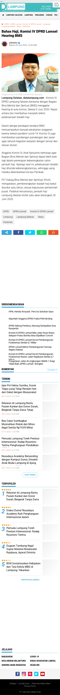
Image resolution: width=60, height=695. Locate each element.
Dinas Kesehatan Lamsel (43, 660)
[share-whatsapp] (42, 232)
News (19, 26)
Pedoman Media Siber (41, 683)
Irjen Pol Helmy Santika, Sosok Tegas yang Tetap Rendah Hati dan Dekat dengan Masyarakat (19, 389)
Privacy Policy (30, 686)
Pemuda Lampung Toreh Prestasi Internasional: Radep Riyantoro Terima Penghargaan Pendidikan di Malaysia (20, 443)
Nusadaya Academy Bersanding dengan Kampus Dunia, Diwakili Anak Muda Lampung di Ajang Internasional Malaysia (20, 461)
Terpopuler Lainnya (30, 580)
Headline (35, 665)
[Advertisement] (30, 266)
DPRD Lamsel (16, 24)
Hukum (49, 15)
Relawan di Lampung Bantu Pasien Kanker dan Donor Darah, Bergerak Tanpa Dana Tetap (20, 406)
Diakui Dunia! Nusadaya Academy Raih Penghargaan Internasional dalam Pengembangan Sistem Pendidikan (22, 517)
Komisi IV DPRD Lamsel (32, 24)
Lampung (28, 15)
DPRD (7, 24)
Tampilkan (52, 370)
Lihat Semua (30, 475)
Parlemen (39, 15)
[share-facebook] (18, 232)
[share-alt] (7, 232)
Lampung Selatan (14, 15)
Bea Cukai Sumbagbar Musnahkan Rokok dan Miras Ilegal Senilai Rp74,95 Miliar (18, 424)
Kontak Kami (24, 683)
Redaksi (13, 683)
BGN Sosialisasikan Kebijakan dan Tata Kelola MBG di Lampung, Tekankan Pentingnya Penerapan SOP (23, 568)
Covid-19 (34, 656)
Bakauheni (7, 656)
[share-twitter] (30, 232)
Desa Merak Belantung (14, 660)
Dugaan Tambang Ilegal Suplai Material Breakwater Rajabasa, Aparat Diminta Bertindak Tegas (21, 550)
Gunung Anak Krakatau (14, 665)
